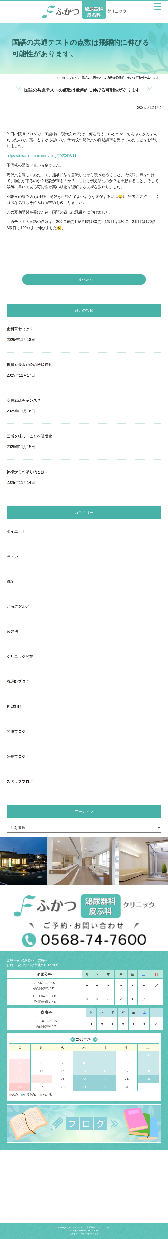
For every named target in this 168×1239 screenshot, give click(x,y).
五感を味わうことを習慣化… (84, 442)
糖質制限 (14, 706)
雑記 (10, 581)
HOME (61, 77)
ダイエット (16, 531)
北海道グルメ (18, 606)
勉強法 (12, 631)
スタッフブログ (20, 781)
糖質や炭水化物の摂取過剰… (84, 371)
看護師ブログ (18, 681)
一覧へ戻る (84, 279)
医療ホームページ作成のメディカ (84, 1234)
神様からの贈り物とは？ (84, 478)
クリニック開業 (20, 656)
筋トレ (12, 556)
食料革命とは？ (84, 335)
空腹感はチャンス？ (84, 406)
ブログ (73, 77)
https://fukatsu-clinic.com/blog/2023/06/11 (41, 156)
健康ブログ (16, 731)
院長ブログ (16, 757)
